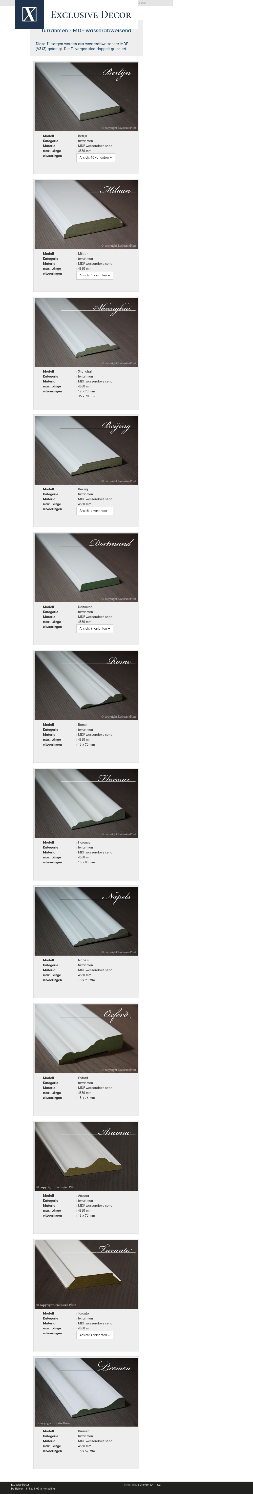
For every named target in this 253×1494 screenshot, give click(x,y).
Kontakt (193, 97)
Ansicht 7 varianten (95, 511)
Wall (215, 60)
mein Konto (197, 111)
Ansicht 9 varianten (95, 628)
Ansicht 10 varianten (96, 157)
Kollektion (215, 48)
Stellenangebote (203, 85)
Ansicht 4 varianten (95, 275)
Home (191, 37)
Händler (215, 72)
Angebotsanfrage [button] (201, 20)
